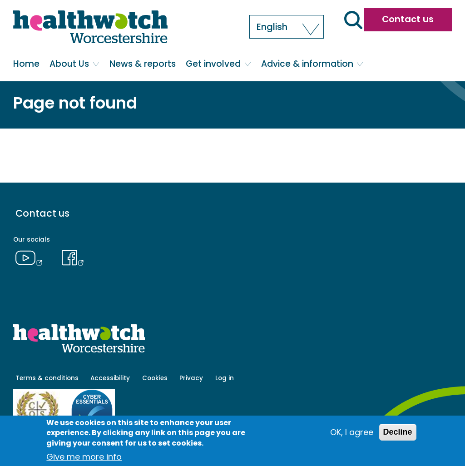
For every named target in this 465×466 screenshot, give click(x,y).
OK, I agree (351, 432)
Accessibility (110, 378)
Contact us (408, 19)
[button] (286, 27)
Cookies (155, 378)
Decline (397, 431)
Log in (224, 378)
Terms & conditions (47, 378)
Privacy (191, 378)
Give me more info (84, 456)
